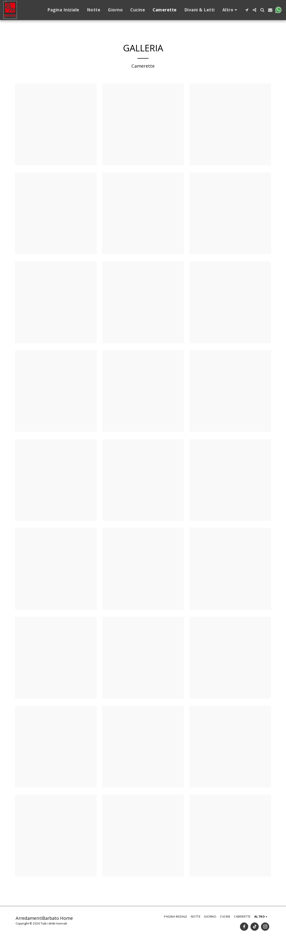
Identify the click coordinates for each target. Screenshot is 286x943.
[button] (246, 10)
